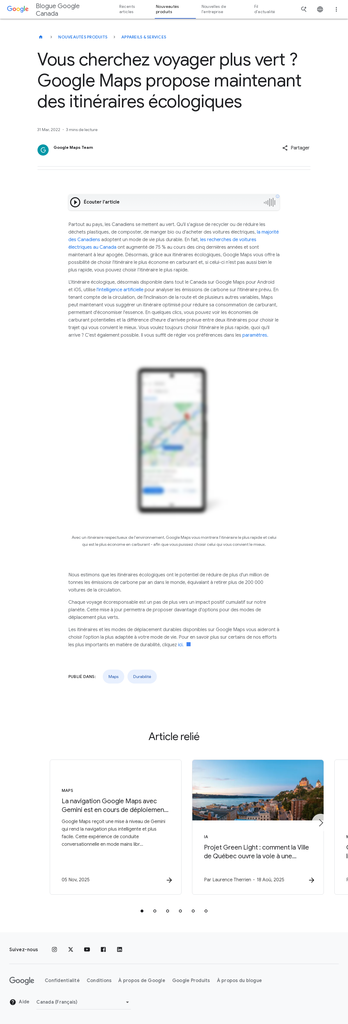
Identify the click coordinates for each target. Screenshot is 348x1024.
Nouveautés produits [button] (167, 9)
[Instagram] (54, 950)
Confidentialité (62, 981)
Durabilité (142, 676)
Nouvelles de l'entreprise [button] (214, 9)
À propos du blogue (239, 981)
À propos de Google (141, 981)
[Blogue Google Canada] (41, 37)
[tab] (142, 911)
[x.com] (71, 950)
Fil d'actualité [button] (264, 9)
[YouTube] (87, 950)
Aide (19, 1002)
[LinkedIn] (120, 950)
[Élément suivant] (321, 823)
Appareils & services (143, 37)
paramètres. (255, 335)
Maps (113, 676)
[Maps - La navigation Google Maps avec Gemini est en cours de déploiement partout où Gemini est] (98, 827)
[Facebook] (103, 950)
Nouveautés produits (82, 37)
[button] (296, 148)
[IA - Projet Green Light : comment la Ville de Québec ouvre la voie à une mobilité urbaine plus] (250, 827)
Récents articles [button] (127, 9)
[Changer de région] (83, 1002)
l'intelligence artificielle (120, 290)
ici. (184, 645)
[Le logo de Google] (21, 981)
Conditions (99, 981)
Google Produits (191, 981)
